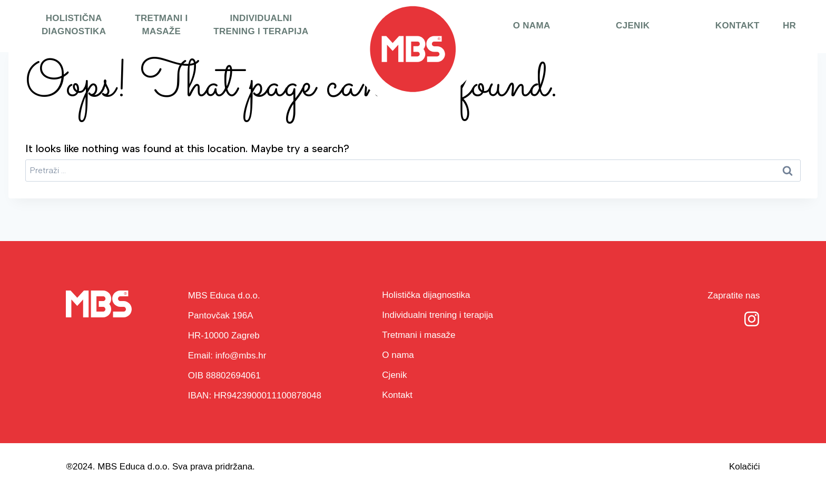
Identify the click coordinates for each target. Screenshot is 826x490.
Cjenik (633, 26)
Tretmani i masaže (161, 24)
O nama (531, 26)
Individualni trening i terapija (260, 24)
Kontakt (737, 26)
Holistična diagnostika (74, 24)
